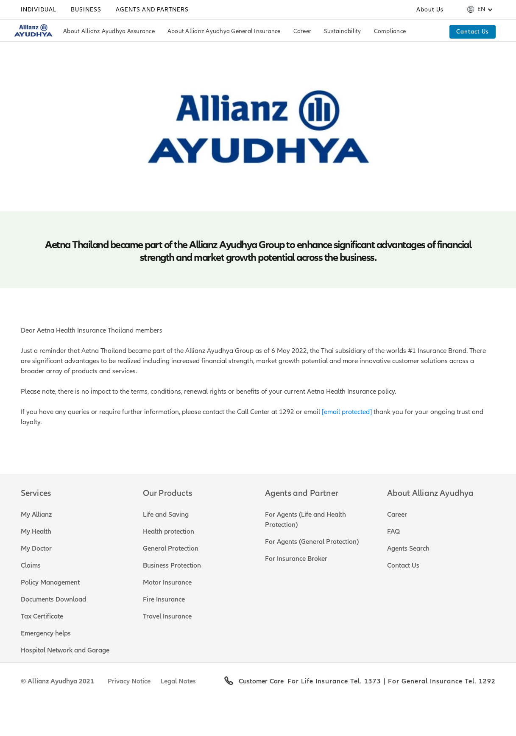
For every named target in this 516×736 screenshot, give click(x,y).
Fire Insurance (164, 599)
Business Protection (172, 565)
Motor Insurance (167, 582)
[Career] (302, 32)
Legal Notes (178, 681)
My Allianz (36, 514)
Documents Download (53, 599)
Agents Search (408, 548)
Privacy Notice (129, 681)
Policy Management (50, 582)
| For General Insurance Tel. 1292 (438, 681)
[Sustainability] (342, 32)
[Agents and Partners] (152, 10)
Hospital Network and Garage (65, 650)
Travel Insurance (167, 616)
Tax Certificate (42, 616)
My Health (36, 531)
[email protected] (347, 412)
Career (397, 514)
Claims (31, 565)
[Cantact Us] (472, 32)
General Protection (170, 548)
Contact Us (403, 565)
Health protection (168, 531)
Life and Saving (166, 514)
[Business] (86, 10)
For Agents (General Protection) (312, 541)
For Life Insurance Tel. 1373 (334, 681)
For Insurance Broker (296, 558)
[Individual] (38, 10)
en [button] (481, 9)
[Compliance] (390, 32)
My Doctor (36, 548)
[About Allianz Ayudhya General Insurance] (224, 32)
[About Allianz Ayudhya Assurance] (109, 32)
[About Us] (429, 10)
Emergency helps (46, 633)
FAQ (393, 531)
